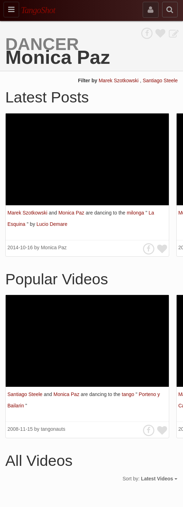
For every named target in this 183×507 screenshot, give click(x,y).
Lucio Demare (51, 224)
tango (129, 394)
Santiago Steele (160, 80)
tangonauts (53, 429)
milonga (136, 213)
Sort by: (149, 478)
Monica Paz (72, 213)
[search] (170, 9)
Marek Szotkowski (119, 80)
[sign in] (151, 10)
